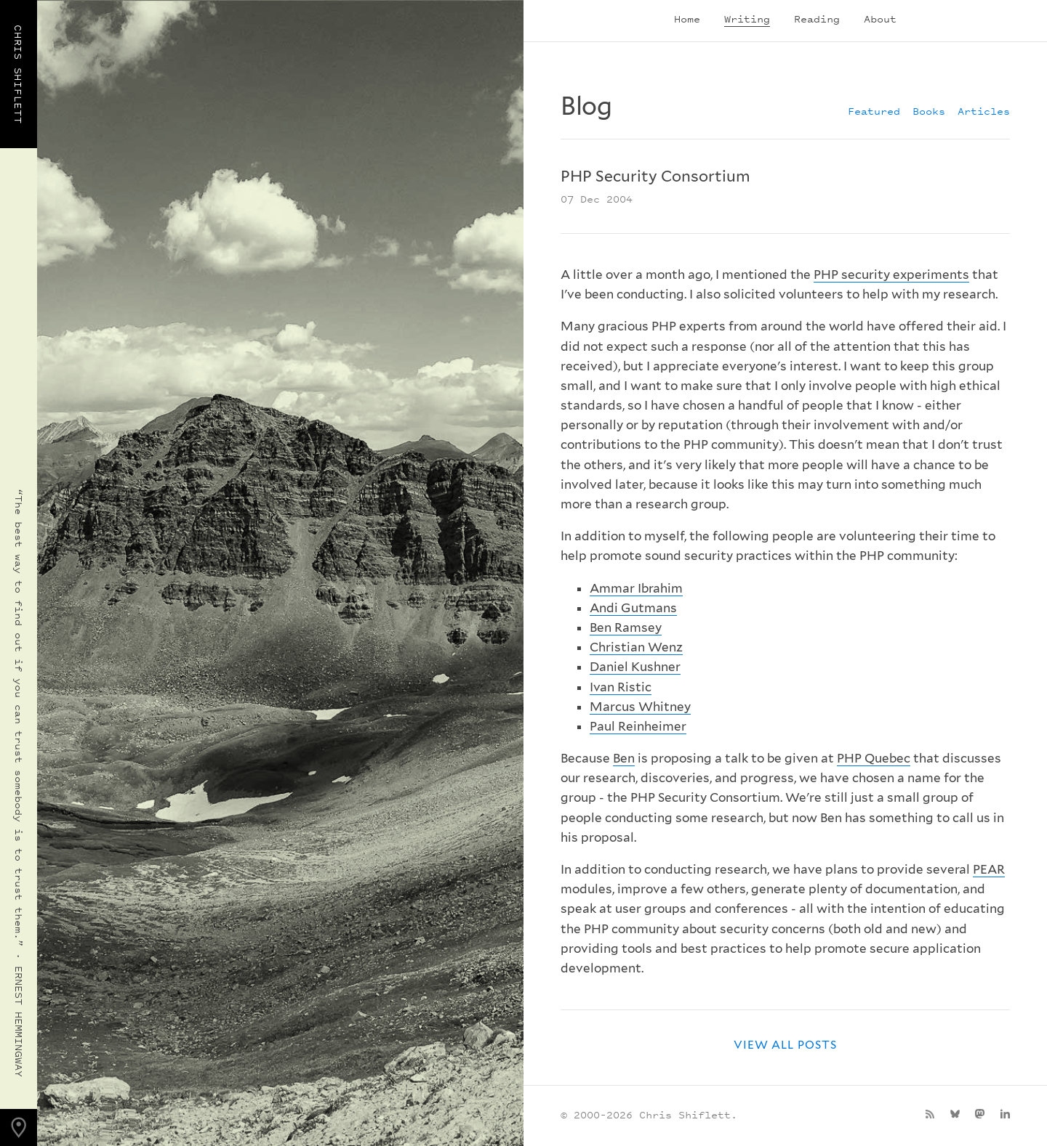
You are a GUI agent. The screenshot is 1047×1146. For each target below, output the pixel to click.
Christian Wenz (636, 647)
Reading (817, 18)
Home (687, 18)
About (880, 18)
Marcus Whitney (640, 706)
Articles (984, 110)
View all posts (785, 1045)
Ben (624, 758)
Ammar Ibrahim (636, 588)
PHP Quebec (873, 758)
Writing (747, 18)
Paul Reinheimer (638, 726)
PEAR (989, 869)
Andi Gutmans (633, 608)
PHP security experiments (891, 274)
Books (928, 110)
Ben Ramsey (626, 627)
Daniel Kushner (635, 666)
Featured (874, 110)
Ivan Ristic (620, 687)
